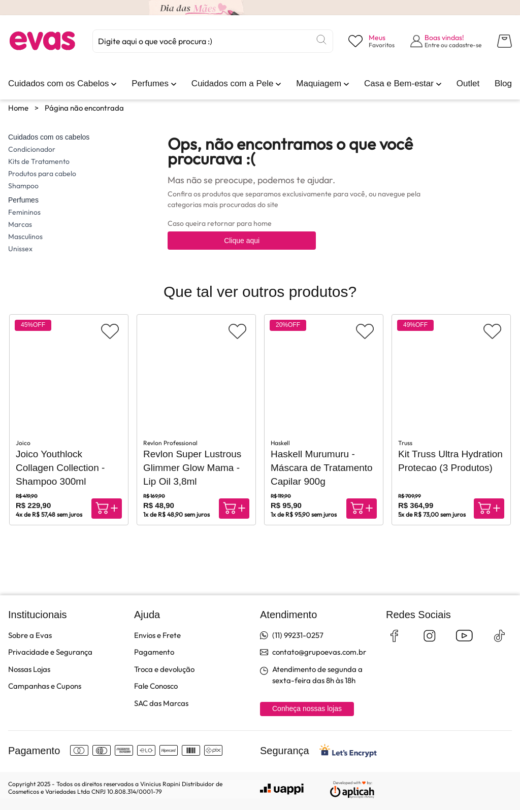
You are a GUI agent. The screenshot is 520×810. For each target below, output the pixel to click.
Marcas (20, 224)
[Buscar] (321, 39)
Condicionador (31, 149)
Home (18, 108)
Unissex (20, 248)
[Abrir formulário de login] (446, 41)
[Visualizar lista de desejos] (371, 41)
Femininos (24, 212)
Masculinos (25, 236)
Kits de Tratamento (39, 161)
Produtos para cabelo (42, 173)
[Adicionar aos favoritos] (110, 331)
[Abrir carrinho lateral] (504, 41)
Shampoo (23, 185)
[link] (58, 83)
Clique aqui (241, 241)
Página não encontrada (84, 108)
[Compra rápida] (106, 508)
